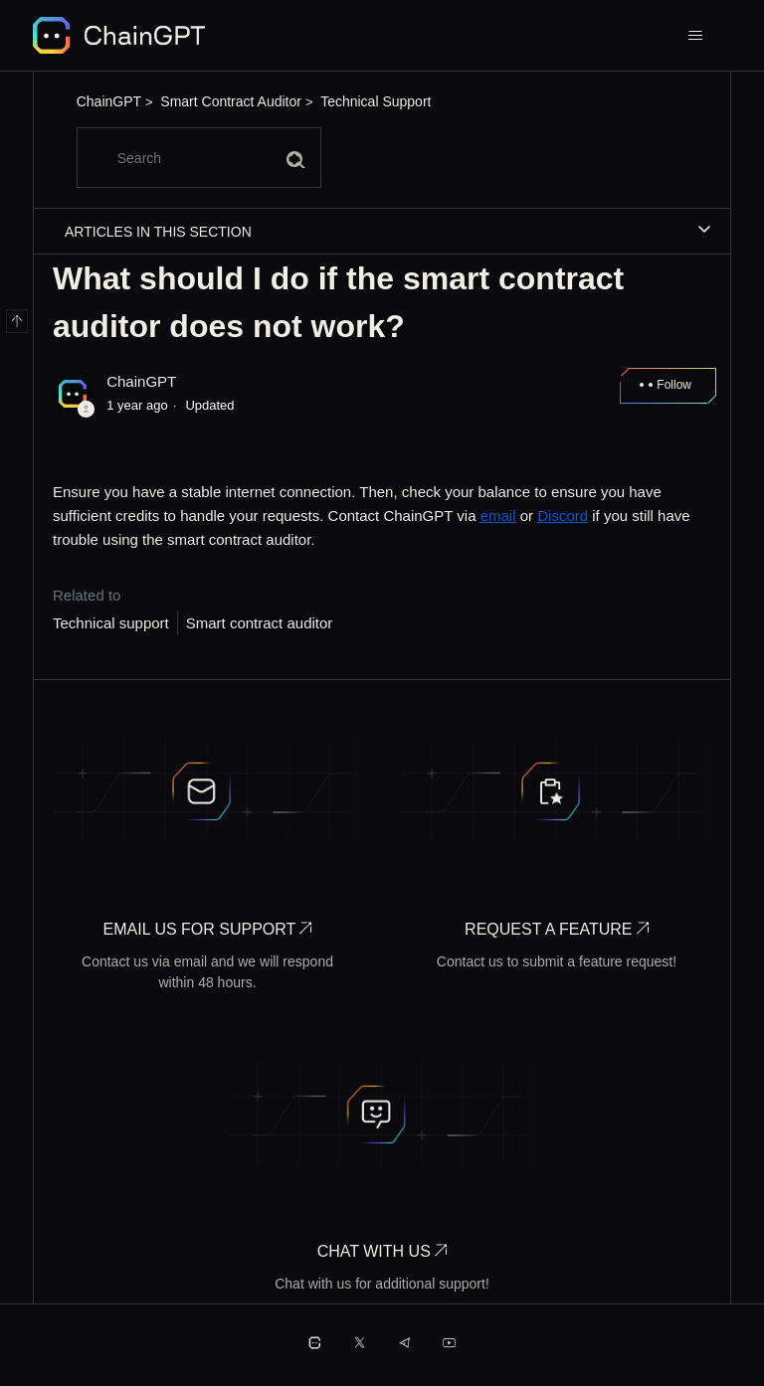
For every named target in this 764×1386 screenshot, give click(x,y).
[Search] (199, 157)
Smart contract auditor (259, 622)
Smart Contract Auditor (230, 101)
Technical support (111, 622)
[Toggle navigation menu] (696, 36)
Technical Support (375, 101)
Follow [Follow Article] (674, 385)
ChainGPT (109, 101)
